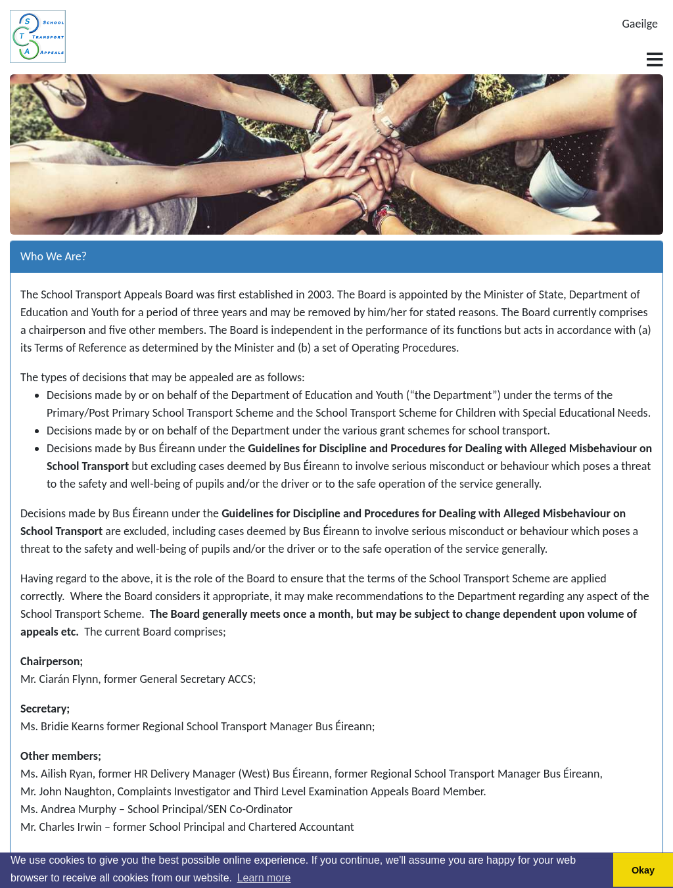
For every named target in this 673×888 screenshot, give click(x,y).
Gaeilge (640, 23)
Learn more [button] (264, 877)
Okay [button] (643, 870)
